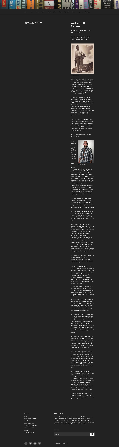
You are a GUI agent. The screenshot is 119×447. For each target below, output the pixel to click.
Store (73, 12)
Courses (80, 12)
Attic (54, 12)
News (37, 12)
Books (43, 12)
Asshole (66, 12)
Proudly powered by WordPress (62, 443)
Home (26, 12)
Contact (87, 12)
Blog (60, 12)
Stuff (49, 12)
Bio (32, 12)
